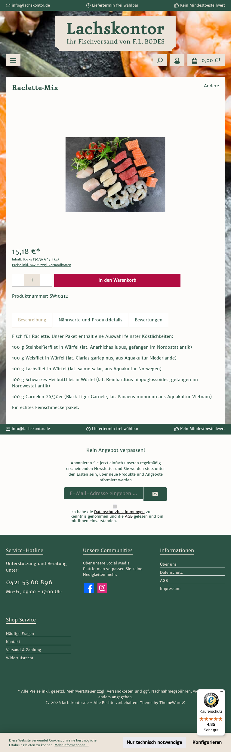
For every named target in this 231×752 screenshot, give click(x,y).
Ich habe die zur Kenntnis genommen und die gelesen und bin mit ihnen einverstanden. (116, 516)
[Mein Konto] (177, 60)
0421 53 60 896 (29, 582)
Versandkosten (120, 691)
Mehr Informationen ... (71, 745)
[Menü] (13, 60)
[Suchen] (159, 60)
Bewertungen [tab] (148, 320)
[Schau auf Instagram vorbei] (102, 588)
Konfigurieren (207, 742)
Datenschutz (171, 572)
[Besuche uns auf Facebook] (89, 588)
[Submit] (155, 494)
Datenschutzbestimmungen (119, 512)
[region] (115, 174)
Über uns (168, 564)
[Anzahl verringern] (18, 280)
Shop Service (21, 620)
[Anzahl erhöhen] (46, 280)
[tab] (32, 320)
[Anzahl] (32, 280)
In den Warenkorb (117, 280)
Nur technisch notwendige (154, 742)
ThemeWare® (172, 702)
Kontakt (13, 641)
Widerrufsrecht (19, 658)
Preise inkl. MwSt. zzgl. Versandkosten (41, 265)
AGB (129, 516)
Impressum (170, 588)
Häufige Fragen (20, 633)
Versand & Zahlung (23, 650)
